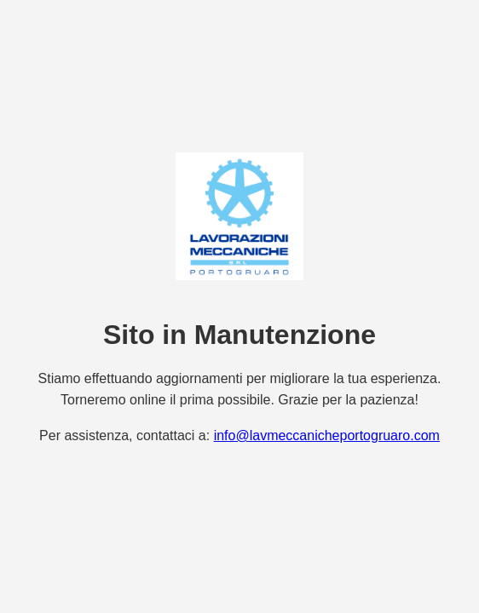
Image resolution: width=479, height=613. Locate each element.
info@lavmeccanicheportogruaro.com (327, 435)
